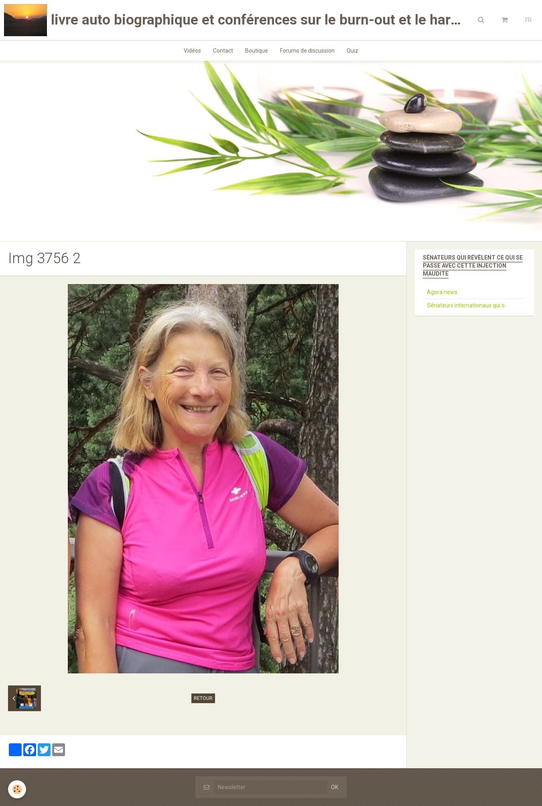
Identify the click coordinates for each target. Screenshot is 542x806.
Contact (223, 50)
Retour (203, 698)
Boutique (256, 50)
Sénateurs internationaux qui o (466, 305)
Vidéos (192, 50)
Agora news (442, 292)
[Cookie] (17, 789)
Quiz (352, 50)
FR (528, 20)
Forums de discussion (307, 50)
